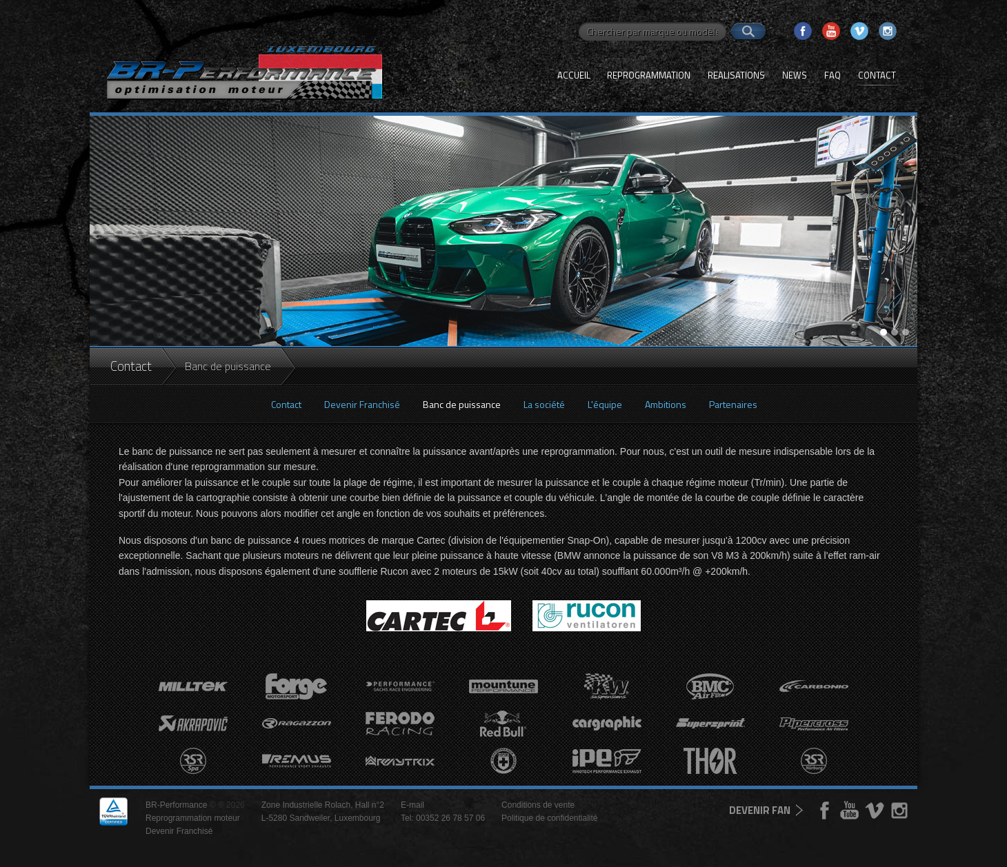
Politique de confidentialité (549, 818)
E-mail (412, 805)
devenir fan (759, 810)
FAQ (832, 75)
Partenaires (733, 404)
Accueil (573, 75)
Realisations (736, 75)
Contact (877, 75)
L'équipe (605, 404)
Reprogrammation (648, 75)
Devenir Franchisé (362, 404)
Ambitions (665, 404)
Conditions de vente (538, 805)
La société (544, 404)
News (794, 75)
